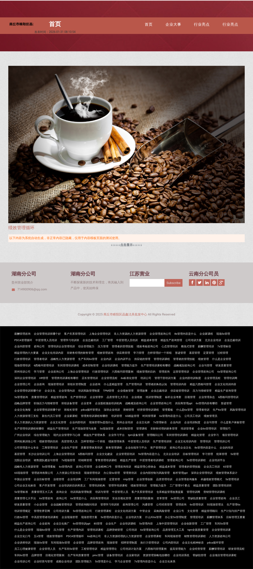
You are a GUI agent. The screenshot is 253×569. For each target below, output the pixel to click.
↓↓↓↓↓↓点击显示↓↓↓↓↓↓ (126, 245)
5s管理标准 (21, 491)
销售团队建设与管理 (46, 460)
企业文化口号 (22, 536)
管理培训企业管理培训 (61, 346)
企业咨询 (39, 384)
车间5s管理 (221, 523)
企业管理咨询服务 (186, 479)
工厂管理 (107, 340)
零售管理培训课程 (106, 460)
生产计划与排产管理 (233, 510)
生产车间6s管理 (87, 359)
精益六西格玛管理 (200, 384)
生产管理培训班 (162, 441)
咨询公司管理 (84, 466)
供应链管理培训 (179, 390)
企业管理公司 (22, 384)
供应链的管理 (142, 359)
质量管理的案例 (143, 498)
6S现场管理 (21, 472)
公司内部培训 (171, 542)
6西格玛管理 (85, 454)
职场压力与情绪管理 (46, 403)
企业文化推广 (61, 523)
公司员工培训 (192, 415)
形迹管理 (180, 352)
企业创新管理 (189, 523)
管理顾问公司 (155, 435)
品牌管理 (36, 555)
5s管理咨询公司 (82, 510)
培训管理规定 (22, 510)
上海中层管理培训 (167, 523)
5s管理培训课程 (196, 460)
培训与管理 (102, 491)
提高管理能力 (178, 548)
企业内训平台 (123, 359)
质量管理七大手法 (25, 498)
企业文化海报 (22, 409)
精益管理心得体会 (145, 466)
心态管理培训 (170, 346)
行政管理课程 (103, 510)
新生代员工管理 (51, 415)
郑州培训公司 (22, 371)
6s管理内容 (66, 466)
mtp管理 (128, 479)
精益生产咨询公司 (25, 523)
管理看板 (167, 409)
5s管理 (234, 454)
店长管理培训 (90, 378)
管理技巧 (225, 428)
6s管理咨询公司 (226, 371)
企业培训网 (74, 479)
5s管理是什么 (103, 561)
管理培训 (205, 441)
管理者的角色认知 (156, 384)
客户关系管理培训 (75, 333)
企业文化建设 (104, 454)
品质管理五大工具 (173, 529)
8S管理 (98, 523)
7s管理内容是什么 (145, 561)
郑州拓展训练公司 (25, 441)
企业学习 (213, 435)
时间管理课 (149, 415)
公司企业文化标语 (25, 485)
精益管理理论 (109, 548)
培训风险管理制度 (89, 390)
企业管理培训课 (221, 529)
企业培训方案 (134, 517)
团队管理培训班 (222, 485)
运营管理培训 (181, 371)
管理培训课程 (162, 359)
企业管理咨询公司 (160, 333)
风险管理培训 (238, 409)
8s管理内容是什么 (185, 333)
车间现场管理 (173, 536)
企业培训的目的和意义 (72, 485)
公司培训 (131, 529)
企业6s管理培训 (207, 428)
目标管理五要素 (235, 517)
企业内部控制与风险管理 (155, 472)
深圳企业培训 (112, 409)
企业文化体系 (167, 561)
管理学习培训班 (69, 340)
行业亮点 (202, 24)
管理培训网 (230, 378)
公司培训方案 (193, 340)
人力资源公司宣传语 (68, 472)
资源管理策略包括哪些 (156, 555)
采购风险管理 (162, 510)
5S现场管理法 (215, 504)
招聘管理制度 (129, 542)
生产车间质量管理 (78, 555)
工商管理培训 (50, 447)
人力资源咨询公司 (220, 536)
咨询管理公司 (131, 504)
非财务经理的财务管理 (80, 352)
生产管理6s (233, 504)
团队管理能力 (83, 561)
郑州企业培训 (125, 422)
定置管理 (208, 352)
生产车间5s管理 (68, 548)
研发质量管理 (223, 365)
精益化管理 (198, 435)
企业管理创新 (145, 479)
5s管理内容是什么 (111, 517)
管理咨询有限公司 (42, 472)
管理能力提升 (129, 365)
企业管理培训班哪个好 (47, 333)
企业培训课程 (110, 365)
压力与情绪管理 (202, 390)
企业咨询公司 (56, 371)
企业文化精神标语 (193, 542)
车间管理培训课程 (68, 365)
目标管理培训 (191, 454)
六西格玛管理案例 (122, 371)
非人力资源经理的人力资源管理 (123, 536)
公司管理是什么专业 (26, 447)
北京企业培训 (213, 340)
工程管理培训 (89, 548)
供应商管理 (123, 352)
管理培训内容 (178, 384)
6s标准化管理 (129, 378)
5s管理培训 (232, 479)
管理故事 (142, 390)
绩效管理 (203, 359)
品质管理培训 (164, 479)
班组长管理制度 (76, 384)
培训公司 (145, 378)
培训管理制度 (154, 397)
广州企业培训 (22, 435)
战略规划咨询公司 (184, 365)
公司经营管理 (164, 504)
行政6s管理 (21, 517)
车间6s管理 (21, 555)
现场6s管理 (43, 529)
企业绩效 (136, 397)
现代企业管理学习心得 (66, 435)
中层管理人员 (120, 491)
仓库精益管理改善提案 (169, 491)
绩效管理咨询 (105, 352)
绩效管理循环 (55, 536)
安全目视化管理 (121, 498)
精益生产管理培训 (58, 428)
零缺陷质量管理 (197, 498)
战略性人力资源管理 (63, 359)
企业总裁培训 (91, 340)
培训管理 (116, 415)
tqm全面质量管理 (197, 529)
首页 (55, 24)
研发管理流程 (236, 548)
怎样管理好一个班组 (159, 352)
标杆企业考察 (173, 397)
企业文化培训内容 (52, 352)
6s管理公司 (177, 498)
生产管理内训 (134, 384)
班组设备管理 (69, 403)
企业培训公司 (22, 561)
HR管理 (43, 378)
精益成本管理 (149, 340)
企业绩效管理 (125, 390)
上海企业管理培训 (100, 333)
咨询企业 (61, 491)
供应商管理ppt (183, 403)
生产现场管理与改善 (84, 428)
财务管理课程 (114, 447)
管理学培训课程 (117, 485)
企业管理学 (96, 397)
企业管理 (78, 542)
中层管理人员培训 (46, 340)
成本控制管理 (90, 365)
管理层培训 (196, 517)
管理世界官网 (42, 510)
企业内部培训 (77, 422)
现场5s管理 (223, 333)
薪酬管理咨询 (22, 333)
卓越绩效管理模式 (211, 479)
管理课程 (141, 428)
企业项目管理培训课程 (222, 555)
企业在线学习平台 (136, 447)
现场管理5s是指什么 (101, 422)
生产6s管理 (219, 409)
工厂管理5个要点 (180, 485)
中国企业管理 (22, 479)
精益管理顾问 (209, 510)
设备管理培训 (115, 555)
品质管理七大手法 (117, 397)
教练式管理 (188, 346)
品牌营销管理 (115, 529)
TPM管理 (108, 390)
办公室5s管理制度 (176, 517)
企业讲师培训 (22, 542)
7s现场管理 (68, 460)
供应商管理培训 (99, 498)
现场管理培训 (22, 365)
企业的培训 (226, 447)
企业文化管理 (58, 422)
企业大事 (173, 24)
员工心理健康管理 (25, 548)
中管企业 (145, 510)
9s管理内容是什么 (149, 454)
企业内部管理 (22, 346)
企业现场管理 (70, 517)
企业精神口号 (103, 466)
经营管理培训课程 (148, 409)
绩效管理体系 (116, 441)
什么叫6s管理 (153, 517)
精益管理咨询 (59, 397)
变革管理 (162, 498)
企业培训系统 (181, 555)
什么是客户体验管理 (232, 422)
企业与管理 (205, 365)
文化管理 (192, 510)
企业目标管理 (42, 479)
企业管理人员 (47, 548)
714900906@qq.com (29, 290)
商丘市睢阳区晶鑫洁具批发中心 (125, 314)
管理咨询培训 (123, 466)
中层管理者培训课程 (152, 460)
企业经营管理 (197, 548)
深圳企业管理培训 (25, 378)
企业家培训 (133, 555)
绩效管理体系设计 (226, 472)
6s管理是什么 (78, 498)
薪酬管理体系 (215, 517)
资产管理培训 (158, 447)
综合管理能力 (86, 346)
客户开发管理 (47, 485)
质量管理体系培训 (91, 447)
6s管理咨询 (46, 498)
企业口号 (178, 510)
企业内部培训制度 (190, 378)
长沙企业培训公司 (39, 454)
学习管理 (138, 352)
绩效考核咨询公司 (147, 346)
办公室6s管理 (111, 472)
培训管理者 (187, 428)
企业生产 (111, 523)
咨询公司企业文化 (180, 447)
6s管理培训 (196, 504)
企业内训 (106, 359)
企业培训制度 (192, 422)
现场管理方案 (89, 517)
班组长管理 (71, 409)
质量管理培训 (39, 397)
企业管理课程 (153, 536)
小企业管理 (40, 504)
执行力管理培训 (149, 542)
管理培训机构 (97, 485)
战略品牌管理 (22, 403)
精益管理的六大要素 (26, 352)
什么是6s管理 (184, 409)
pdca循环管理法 (90, 409)
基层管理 (194, 352)
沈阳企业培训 (22, 460)
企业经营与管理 (43, 561)
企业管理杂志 (207, 397)
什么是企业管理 (221, 359)
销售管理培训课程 (195, 536)
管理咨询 (164, 371)
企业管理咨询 (218, 498)
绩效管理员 (210, 415)
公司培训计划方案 (131, 548)
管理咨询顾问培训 (86, 504)
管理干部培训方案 (165, 378)
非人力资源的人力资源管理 (130, 333)
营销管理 (128, 409)
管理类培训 (130, 472)
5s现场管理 (106, 428)
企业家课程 (206, 333)
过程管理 (222, 352)
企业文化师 (143, 422)
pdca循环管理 (215, 542)
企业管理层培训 (125, 454)
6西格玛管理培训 (44, 365)
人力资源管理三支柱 (26, 415)
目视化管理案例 (54, 555)
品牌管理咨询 (95, 542)
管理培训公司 (222, 441)
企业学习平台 (116, 435)
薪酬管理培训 (206, 346)
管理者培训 (40, 359)
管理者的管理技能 (122, 346)
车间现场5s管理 (60, 542)
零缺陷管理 (199, 555)
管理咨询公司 (175, 460)
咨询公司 (39, 346)
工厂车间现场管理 (95, 479)
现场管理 (112, 542)
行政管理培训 (22, 359)
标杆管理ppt (180, 472)
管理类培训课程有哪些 (64, 378)
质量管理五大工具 (42, 491)
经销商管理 (85, 460)
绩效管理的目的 (146, 371)
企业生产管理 (69, 447)
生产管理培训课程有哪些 (155, 365)
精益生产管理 (128, 460)
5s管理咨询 (21, 397)
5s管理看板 (49, 466)
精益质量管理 (201, 485)
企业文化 (50, 390)
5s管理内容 (146, 523)
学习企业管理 (123, 561)
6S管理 (227, 466)
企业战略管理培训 (61, 504)
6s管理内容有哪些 (207, 403)
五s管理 (38, 536)
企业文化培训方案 (125, 510)
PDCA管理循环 (23, 340)
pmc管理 (97, 555)
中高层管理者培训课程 (44, 517)
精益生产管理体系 (94, 435)
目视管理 (190, 397)
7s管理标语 (224, 346)
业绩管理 (58, 479)
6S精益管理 (132, 415)
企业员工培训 (212, 466)
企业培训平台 (217, 460)
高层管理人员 (69, 441)
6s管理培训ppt (81, 523)
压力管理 (103, 346)
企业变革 (86, 403)
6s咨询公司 (94, 536)
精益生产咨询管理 (171, 340)
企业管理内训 (67, 390)
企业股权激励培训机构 (108, 403)
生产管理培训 (78, 397)
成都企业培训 (64, 561)
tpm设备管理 (136, 435)
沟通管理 (147, 504)
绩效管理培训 (139, 485)
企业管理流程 (109, 378)
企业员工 (234, 498)
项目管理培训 (230, 435)
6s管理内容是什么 (170, 415)
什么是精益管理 (113, 384)
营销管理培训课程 (214, 491)
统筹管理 (221, 454)
